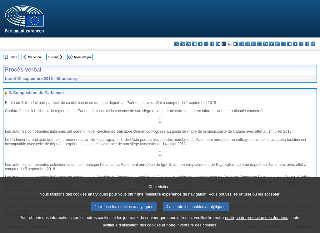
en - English (218, 44)
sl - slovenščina (301, 44)
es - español (182, 44)
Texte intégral (83, 57)
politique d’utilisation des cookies (132, 228)
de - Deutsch (200, 44)
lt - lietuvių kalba (253, 44)
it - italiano (241, 44)
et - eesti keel (206, 44)
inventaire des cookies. (197, 228)
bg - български (176, 44)
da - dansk (194, 44)
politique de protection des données (256, 221)
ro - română (289, 44)
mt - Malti (265, 44)
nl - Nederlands (271, 44)
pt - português (283, 44)
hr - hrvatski (235, 44)
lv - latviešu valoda (247, 44)
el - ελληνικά (212, 44)
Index (13, 57)
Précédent (35, 57)
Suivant (53, 57)
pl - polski (277, 44)
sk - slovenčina (295, 44)
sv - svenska (313, 44)
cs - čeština (188, 44)
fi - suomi (307, 44)
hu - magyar (259, 44)
